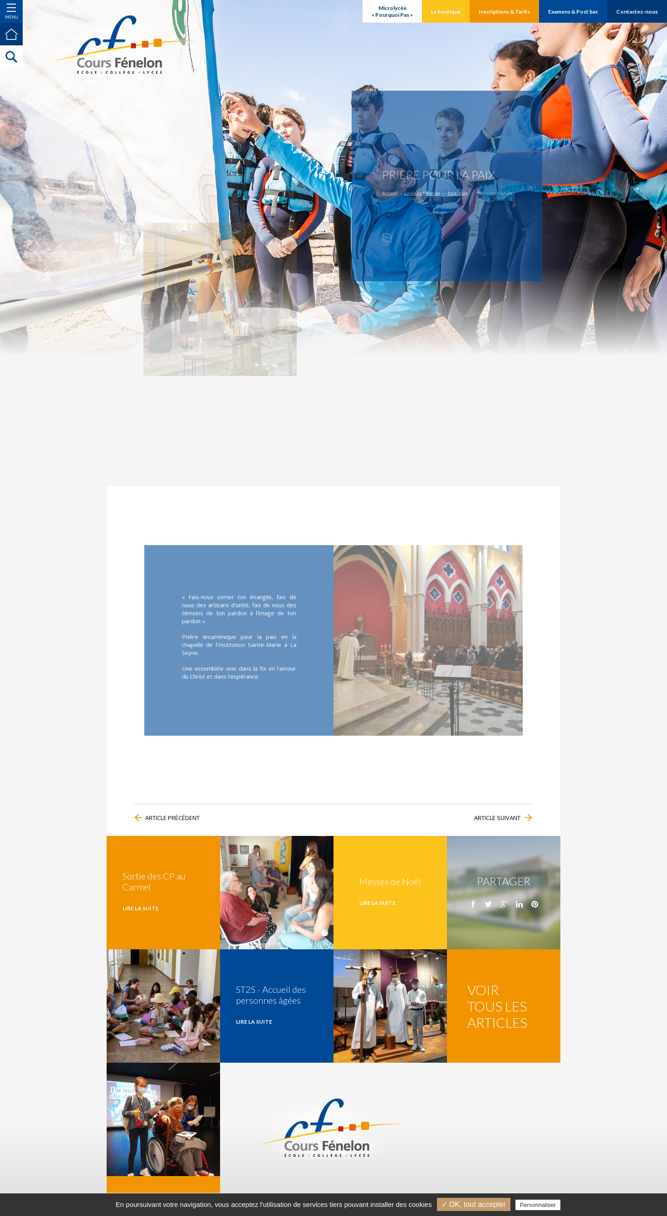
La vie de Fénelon (427, 191)
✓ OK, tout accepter (473, 1204)
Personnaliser (538, 1204)
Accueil (402, 191)
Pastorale (454, 191)
